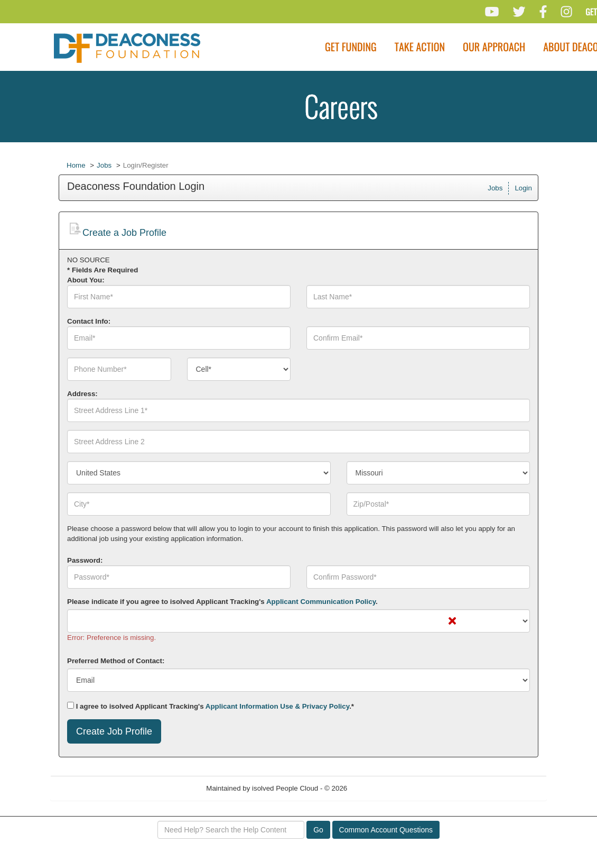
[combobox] (239, 369)
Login (523, 188)
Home (76, 165)
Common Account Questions (386, 830)
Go (318, 830)
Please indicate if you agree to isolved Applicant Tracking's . (222, 602)
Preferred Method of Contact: (115, 661)
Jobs (104, 165)
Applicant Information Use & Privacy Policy (277, 706)
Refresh (378, 788)
